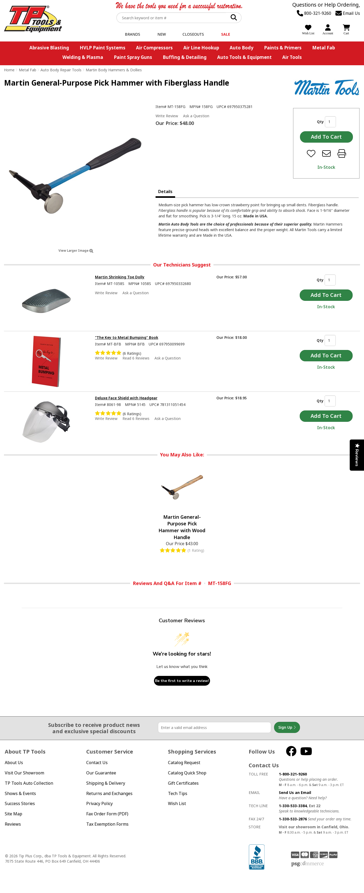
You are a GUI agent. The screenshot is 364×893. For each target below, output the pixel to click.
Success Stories (20, 803)
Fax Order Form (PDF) (107, 814)
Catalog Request (184, 762)
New (161, 34)
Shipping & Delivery (105, 783)
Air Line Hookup (201, 48)
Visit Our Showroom (24, 773)
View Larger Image (75, 250)
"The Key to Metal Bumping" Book (126, 337)
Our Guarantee (101, 773)
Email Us (347, 13)
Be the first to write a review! (182, 680)
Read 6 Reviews (135, 358)
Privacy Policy (99, 803)
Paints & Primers (283, 48)
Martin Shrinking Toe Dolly (119, 276)
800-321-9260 (314, 13)
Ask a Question (196, 116)
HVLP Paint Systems (102, 48)
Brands (132, 34)
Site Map (13, 814)
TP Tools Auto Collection (29, 783)
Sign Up (287, 727)
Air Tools (292, 57)
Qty (320, 121)
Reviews (13, 824)
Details (165, 191)
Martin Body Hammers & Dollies (114, 69)
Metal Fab (323, 48)
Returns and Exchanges (109, 793)
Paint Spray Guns (133, 57)
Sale (225, 34)
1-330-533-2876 (293, 818)
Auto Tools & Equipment (244, 57)
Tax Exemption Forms (107, 824)
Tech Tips (177, 793)
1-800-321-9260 (293, 774)
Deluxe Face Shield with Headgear (126, 397)
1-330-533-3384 (293, 805)
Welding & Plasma (82, 57)
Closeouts (193, 34)
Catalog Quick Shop (187, 773)
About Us (14, 762)
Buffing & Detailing (185, 57)
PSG (307, 864)
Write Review (167, 115)
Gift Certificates (183, 783)
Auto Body (241, 48)
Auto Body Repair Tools (60, 69)
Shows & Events (20, 793)
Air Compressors (154, 48)
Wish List (177, 803)
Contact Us (97, 762)
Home (9, 69)
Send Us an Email (295, 792)
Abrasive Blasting (49, 48)
